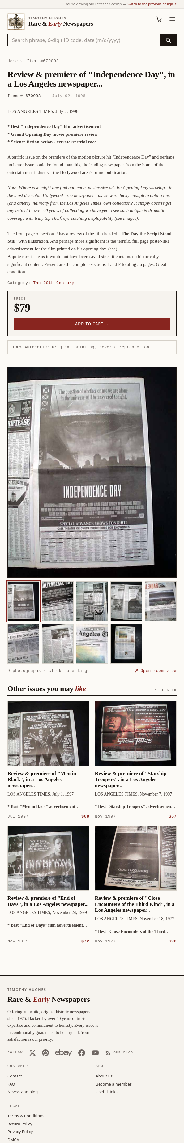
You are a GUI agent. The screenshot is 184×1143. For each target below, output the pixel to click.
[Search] (168, 40)
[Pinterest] (45, 1052)
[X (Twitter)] (32, 1052)
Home (12, 61)
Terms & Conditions (25, 1115)
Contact (14, 1075)
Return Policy (19, 1123)
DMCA (13, 1139)
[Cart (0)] (159, 19)
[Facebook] (81, 1052)
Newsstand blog (22, 1091)
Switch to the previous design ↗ (152, 4)
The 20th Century (53, 283)
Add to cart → (92, 323)
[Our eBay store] (63, 1052)
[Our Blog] (119, 1052)
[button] (92, 472)
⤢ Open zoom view (156, 670)
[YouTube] (95, 1052)
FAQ (11, 1083)
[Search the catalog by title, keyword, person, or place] (84, 40)
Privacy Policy (20, 1131)
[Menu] (172, 19)
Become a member (114, 1083)
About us (104, 1075)
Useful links (107, 1091)
